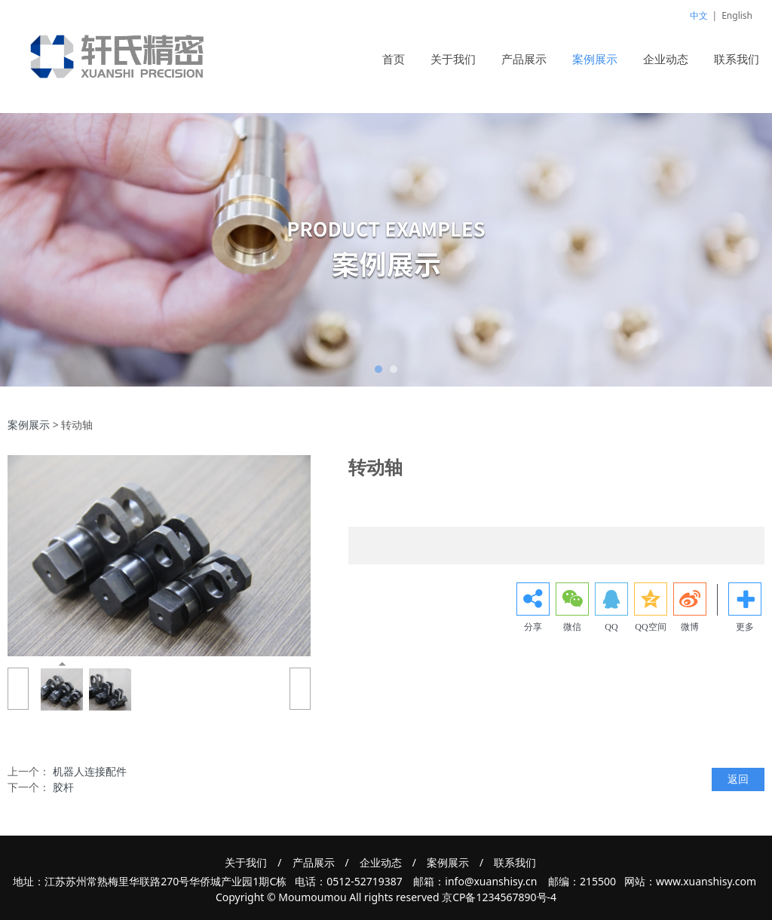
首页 (393, 58)
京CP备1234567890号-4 (499, 897)
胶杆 (63, 787)
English (736, 15)
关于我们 (453, 58)
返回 (738, 779)
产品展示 (524, 58)
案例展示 (594, 58)
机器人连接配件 (90, 771)
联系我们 (736, 58)
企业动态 (665, 58)
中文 (699, 15)
